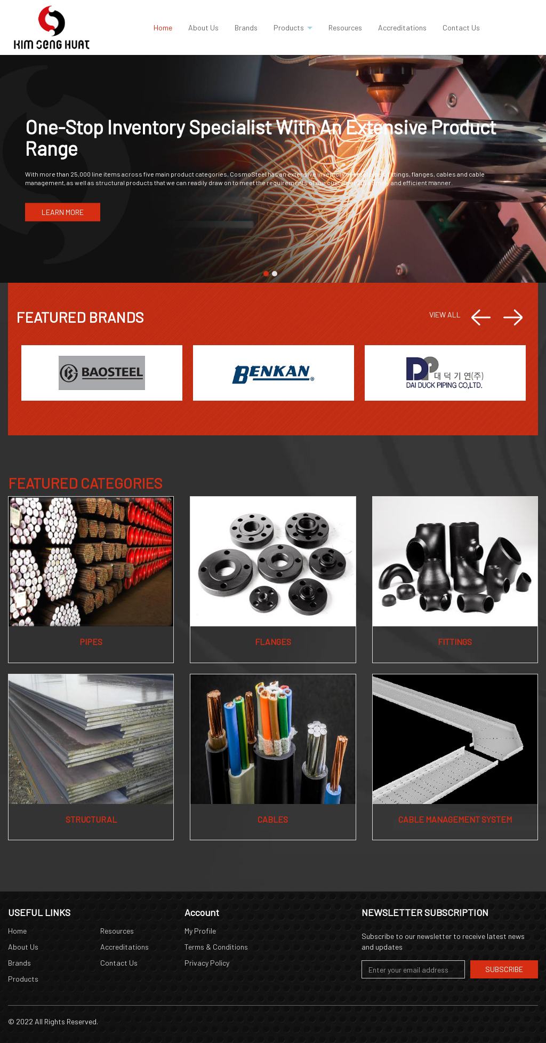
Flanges (273, 641)
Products (23, 978)
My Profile (200, 930)
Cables (273, 819)
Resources (117, 930)
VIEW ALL (445, 314)
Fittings (455, 641)
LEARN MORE (63, 212)
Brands (19, 962)
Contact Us (119, 962)
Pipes (90, 641)
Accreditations (124, 946)
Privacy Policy (206, 962)
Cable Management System (455, 819)
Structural (91, 819)
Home (17, 930)
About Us (23, 946)
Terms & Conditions (216, 946)
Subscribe (504, 969)
